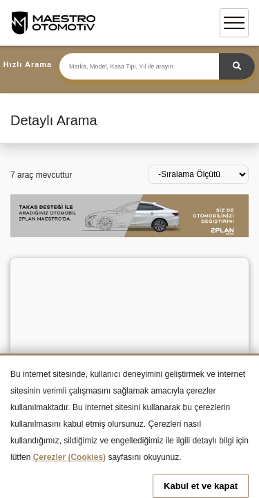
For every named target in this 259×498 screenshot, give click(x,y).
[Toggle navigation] (234, 22)
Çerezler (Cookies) (69, 457)
